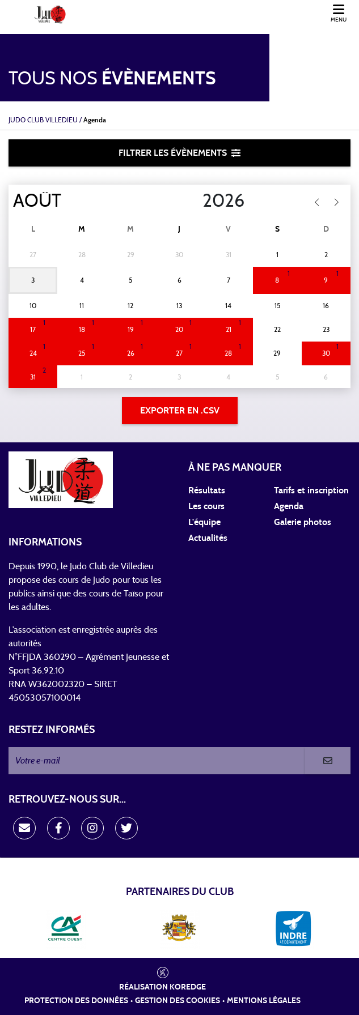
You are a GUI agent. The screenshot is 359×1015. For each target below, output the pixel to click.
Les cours (206, 506)
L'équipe (204, 522)
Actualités (207, 538)
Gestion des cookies (177, 1001)
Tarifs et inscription (311, 490)
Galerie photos (302, 522)
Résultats (206, 490)
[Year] (193, 201)
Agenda (288, 506)
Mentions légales (264, 1001)
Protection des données (76, 1001)
